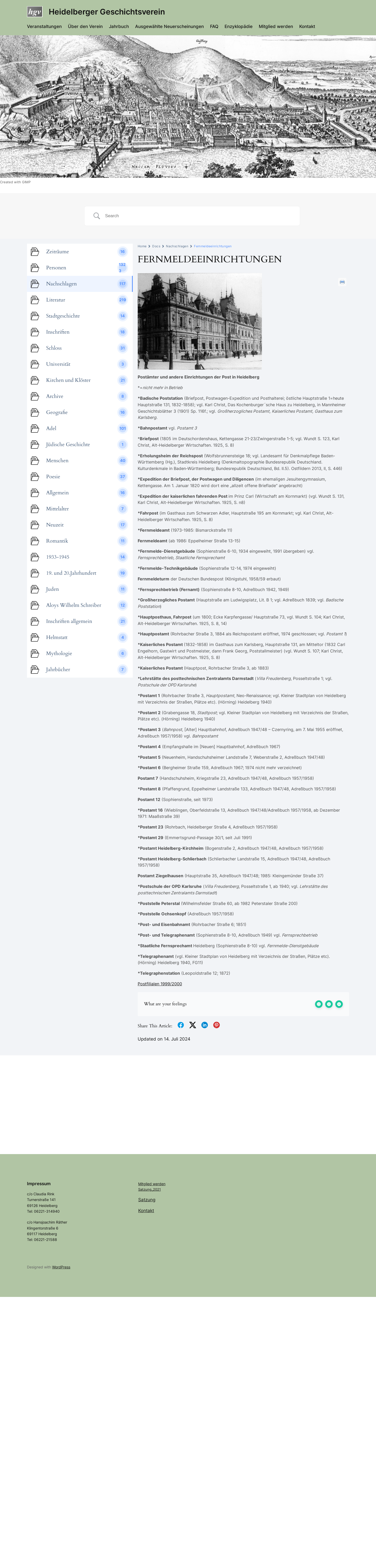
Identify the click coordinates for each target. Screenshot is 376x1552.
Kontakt (146, 1210)
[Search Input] (198, 216)
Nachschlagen (177, 246)
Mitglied (145, 1184)
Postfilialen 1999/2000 (160, 983)
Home (142, 246)
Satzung (146, 1199)
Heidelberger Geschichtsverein (107, 11)
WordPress (61, 1267)
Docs (156, 246)
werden (159, 1184)
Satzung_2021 (149, 1189)
